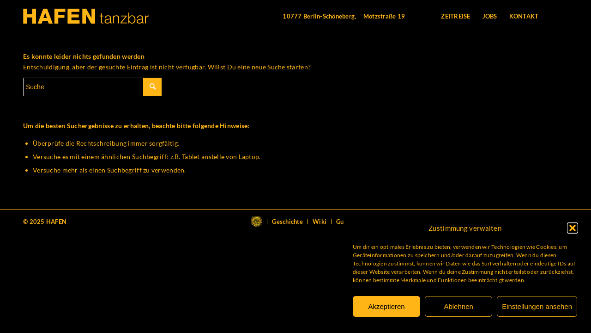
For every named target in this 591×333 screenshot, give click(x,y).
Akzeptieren (386, 306)
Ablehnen (458, 306)
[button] (572, 228)
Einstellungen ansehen (537, 306)
